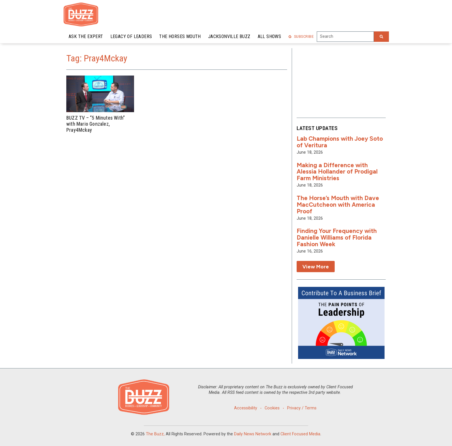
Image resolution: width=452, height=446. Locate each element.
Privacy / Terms (302, 408)
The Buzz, (155, 434)
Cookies (272, 408)
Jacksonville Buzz (229, 36)
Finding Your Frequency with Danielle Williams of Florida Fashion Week (337, 237)
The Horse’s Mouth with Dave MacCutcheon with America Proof (338, 204)
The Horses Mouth (180, 36)
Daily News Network (252, 434)
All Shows (269, 36)
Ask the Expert (86, 36)
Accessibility (245, 408)
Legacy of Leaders (131, 36)
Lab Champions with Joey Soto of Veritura (340, 142)
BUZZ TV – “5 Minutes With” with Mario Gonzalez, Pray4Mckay (95, 124)
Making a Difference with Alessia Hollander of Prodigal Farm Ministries (337, 171)
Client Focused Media (300, 434)
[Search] (381, 36)
